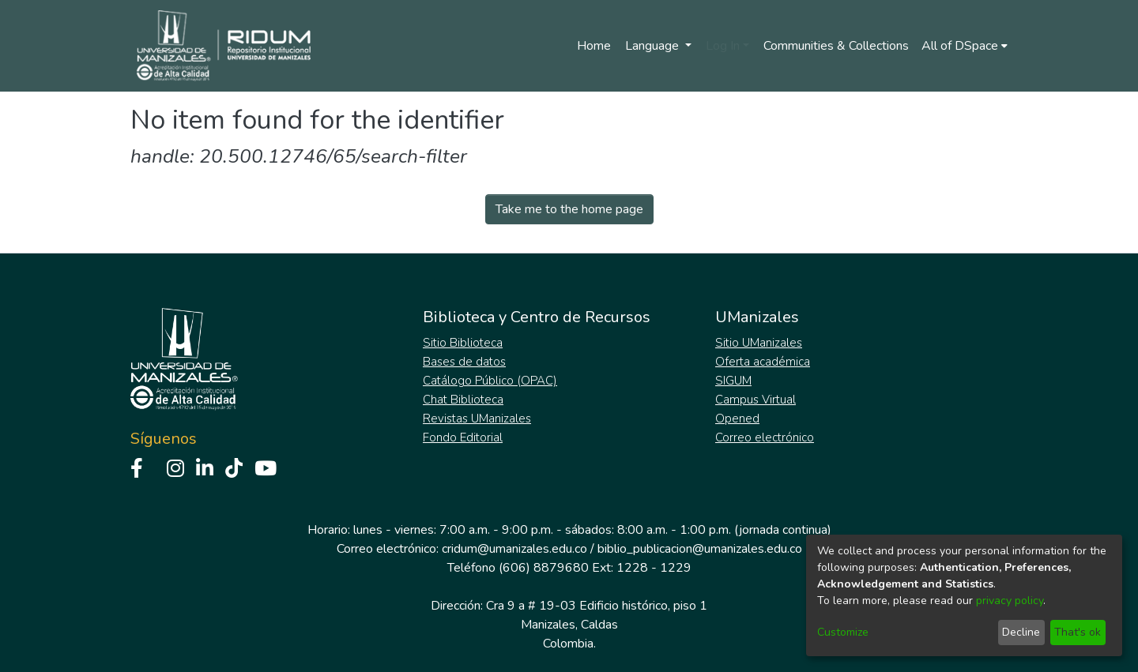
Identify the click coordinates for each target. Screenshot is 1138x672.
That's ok (1077, 632)
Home (594, 45)
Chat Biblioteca (463, 399)
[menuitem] (964, 46)
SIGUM (733, 381)
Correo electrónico (764, 437)
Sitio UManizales (758, 343)
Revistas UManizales (477, 418)
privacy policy (1009, 600)
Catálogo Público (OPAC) (490, 381)
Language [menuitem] (653, 45)
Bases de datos (464, 362)
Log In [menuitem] (723, 45)
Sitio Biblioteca (463, 343)
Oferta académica (762, 362)
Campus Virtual (755, 399)
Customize (843, 632)
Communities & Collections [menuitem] (836, 45)
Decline (1021, 632)
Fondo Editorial (463, 437)
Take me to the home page (569, 209)
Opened (737, 418)
